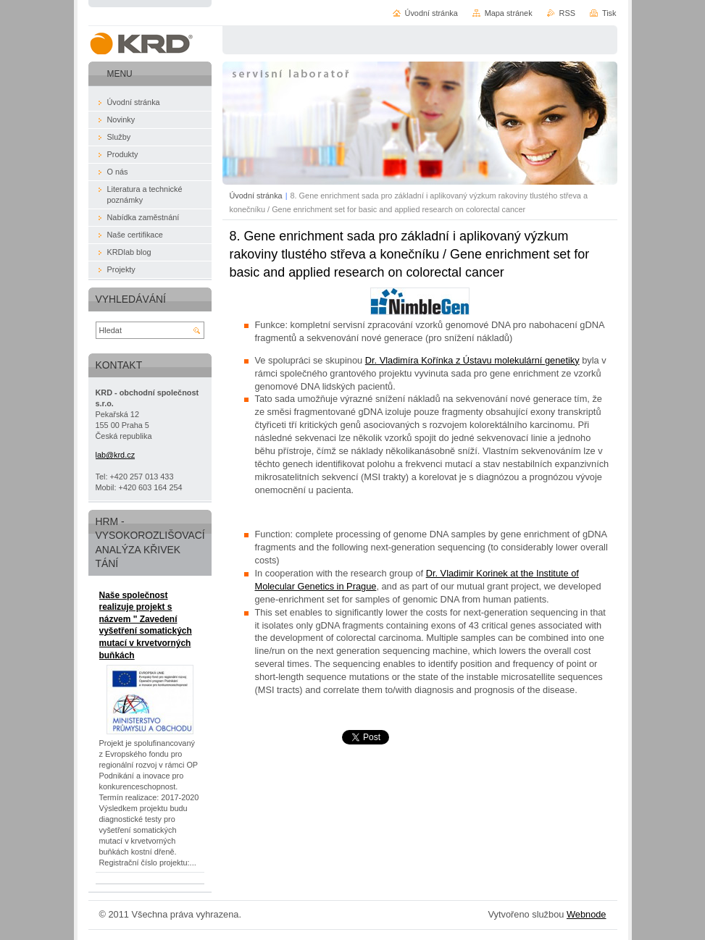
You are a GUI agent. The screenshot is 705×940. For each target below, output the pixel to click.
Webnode (586, 914)
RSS (567, 13)
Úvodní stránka (256, 195)
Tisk (609, 13)
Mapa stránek (509, 13)
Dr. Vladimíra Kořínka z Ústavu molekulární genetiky (472, 360)
